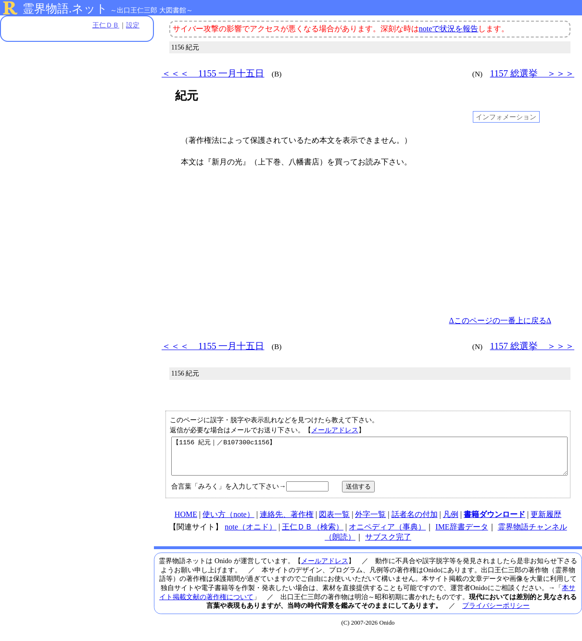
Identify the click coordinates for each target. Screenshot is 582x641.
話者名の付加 (415, 521)
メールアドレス (334, 430)
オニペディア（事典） (387, 534)
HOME (186, 521)
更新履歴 (546, 521)
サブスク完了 (388, 544)
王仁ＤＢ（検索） (312, 534)
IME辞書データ (461, 534)
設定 (132, 25)
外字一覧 (370, 521)
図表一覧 (334, 521)
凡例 (450, 521)
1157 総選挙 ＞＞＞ (532, 73)
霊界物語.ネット (65, 8)
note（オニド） (251, 534)
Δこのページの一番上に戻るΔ (500, 320)
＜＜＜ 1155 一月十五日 (213, 73)
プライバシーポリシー (496, 612)
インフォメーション (506, 117)
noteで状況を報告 (449, 29)
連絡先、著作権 (287, 521)
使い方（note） (228, 521)
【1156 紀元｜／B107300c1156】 (369, 460)
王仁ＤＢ (105, 25)
